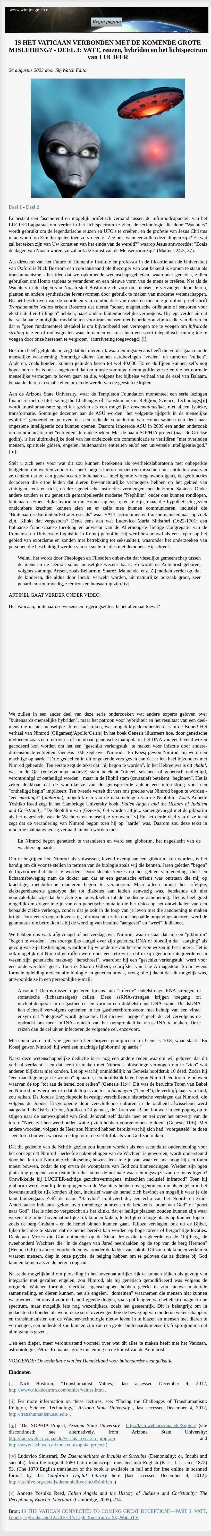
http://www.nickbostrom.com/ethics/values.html (56, 1390)
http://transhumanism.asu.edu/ (38, 1414)
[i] (11, 1383)
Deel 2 (32, 207)
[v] (11, 1493)
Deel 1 (15, 207)
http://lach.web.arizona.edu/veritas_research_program (62, 1438)
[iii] (12, 1425)
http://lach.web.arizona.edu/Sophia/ (161, 1425)
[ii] (12, 1401)
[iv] (12, 1456)
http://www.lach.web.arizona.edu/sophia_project (57, 1444)
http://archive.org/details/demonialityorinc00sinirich (60, 1481)
